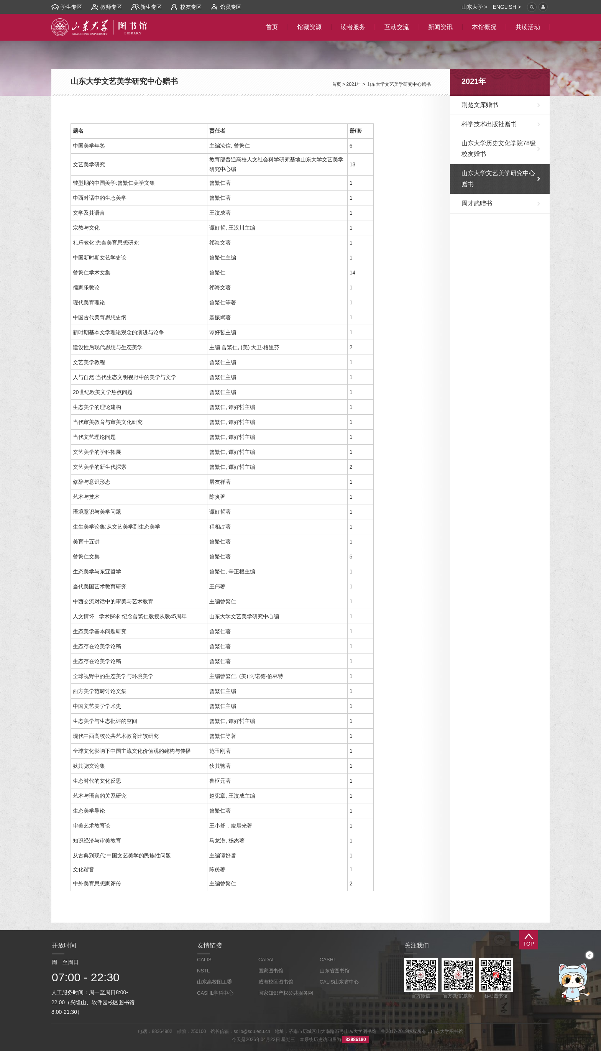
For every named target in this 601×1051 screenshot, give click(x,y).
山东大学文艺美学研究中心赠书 (398, 84)
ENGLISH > (507, 7)
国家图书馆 (270, 971)
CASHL (328, 959)
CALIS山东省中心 (339, 982)
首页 (336, 84)
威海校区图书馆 (275, 982)
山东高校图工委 (214, 982)
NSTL (203, 971)
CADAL (266, 959)
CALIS (204, 959)
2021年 (353, 84)
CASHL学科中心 (215, 993)
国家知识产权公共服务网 (285, 993)
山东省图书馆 (335, 971)
